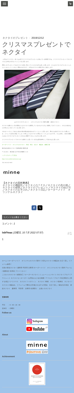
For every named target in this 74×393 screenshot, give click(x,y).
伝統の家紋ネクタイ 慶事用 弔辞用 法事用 (17, 268)
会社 (39, 278)
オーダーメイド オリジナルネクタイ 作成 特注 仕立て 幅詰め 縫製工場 (26, 144)
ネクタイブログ (63, 274)
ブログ (56, 278)
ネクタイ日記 (37, 189)
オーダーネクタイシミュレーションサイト (40, 274)
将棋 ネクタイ (51, 281)
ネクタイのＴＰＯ (35, 185)
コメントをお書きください (15, 217)
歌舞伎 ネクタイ (64, 281)
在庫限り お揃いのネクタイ (41, 288)
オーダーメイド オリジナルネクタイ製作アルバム (53, 268)
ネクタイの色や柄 (58, 185)
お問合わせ (32, 278)
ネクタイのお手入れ (16, 189)
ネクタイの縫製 (11, 187)
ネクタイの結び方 (61, 187)
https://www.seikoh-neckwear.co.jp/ (11, 159)
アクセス (49, 278)
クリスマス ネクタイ (18, 281)
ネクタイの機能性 (13, 185)
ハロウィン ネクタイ (36, 281)
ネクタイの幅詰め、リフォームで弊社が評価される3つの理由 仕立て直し (29, 285)
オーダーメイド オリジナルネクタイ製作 (24, 261)
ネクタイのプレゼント (16, 37)
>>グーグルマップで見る (9, 155)
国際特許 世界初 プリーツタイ (14, 271)
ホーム (4, 261)
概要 (42, 278)
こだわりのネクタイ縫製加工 (13, 274)
